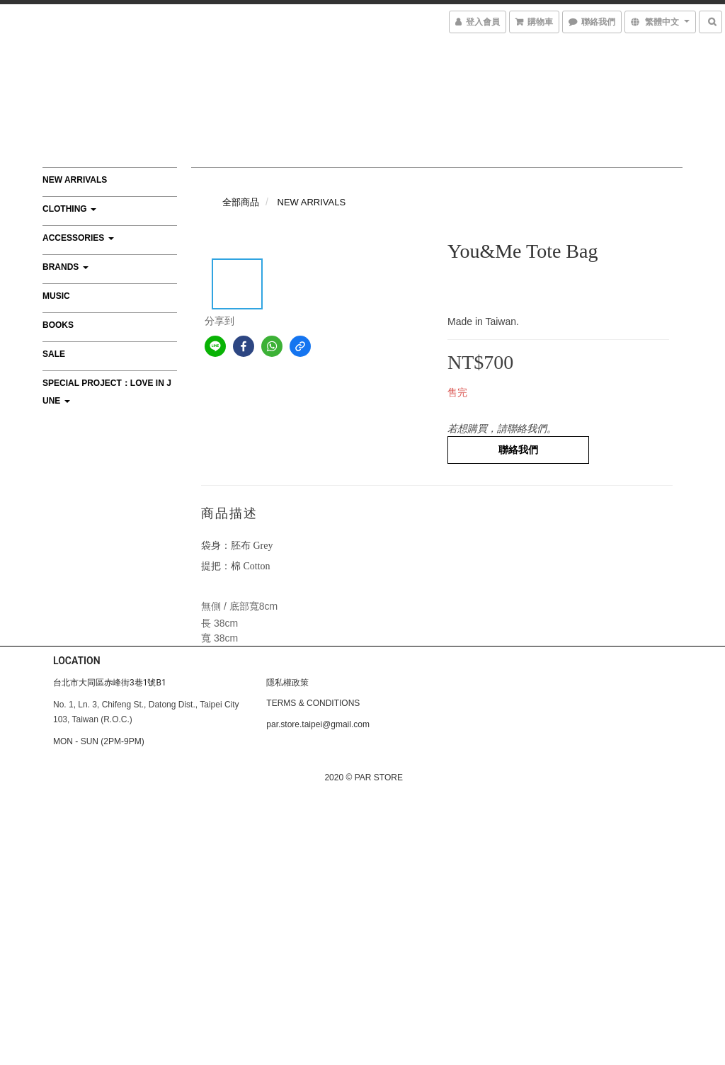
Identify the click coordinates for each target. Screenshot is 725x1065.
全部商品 (240, 202)
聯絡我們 (518, 449)
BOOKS (58, 325)
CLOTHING (69, 209)
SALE (53, 354)
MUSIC (56, 296)
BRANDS (65, 267)
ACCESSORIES (78, 238)
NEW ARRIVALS (74, 180)
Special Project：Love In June (106, 392)
